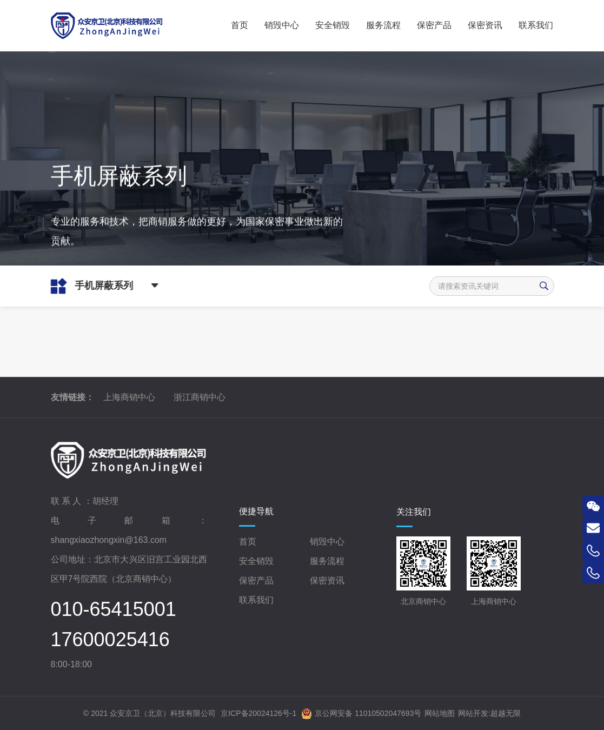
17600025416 (110, 639)
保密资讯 (327, 580)
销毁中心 (327, 541)
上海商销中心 (129, 397)
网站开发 (473, 713)
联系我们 (256, 600)
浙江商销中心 (199, 397)
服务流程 (327, 561)
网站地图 (439, 713)
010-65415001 (113, 609)
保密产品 (256, 580)
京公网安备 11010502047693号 (361, 713)
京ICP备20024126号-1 (258, 713)
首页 (247, 541)
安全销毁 (256, 561)
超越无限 (505, 713)
